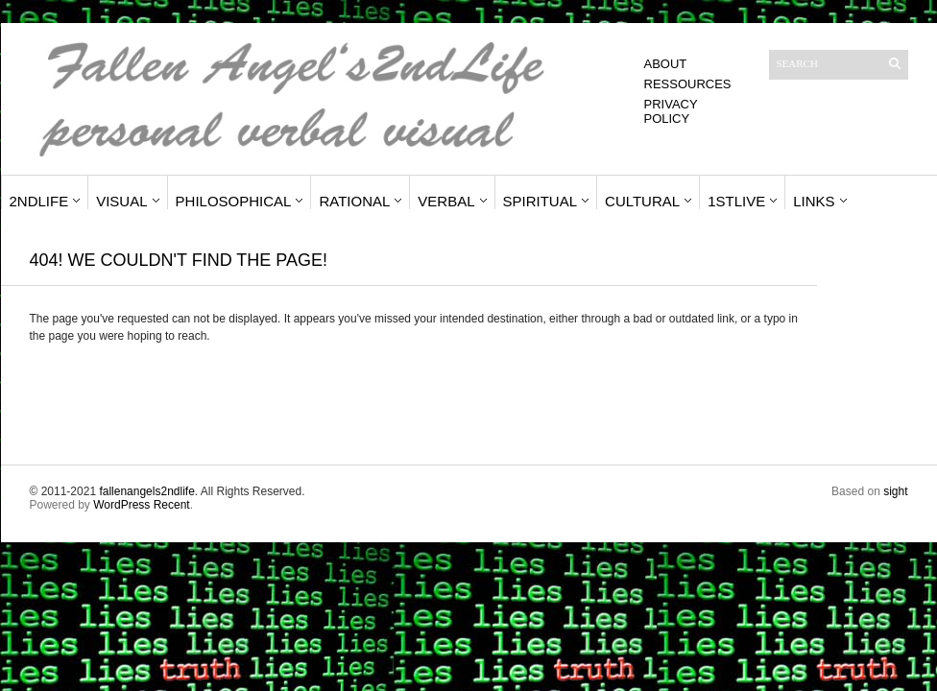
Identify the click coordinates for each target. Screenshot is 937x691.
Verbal (446, 201)
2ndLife (39, 201)
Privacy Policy (671, 111)
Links (813, 201)
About (665, 64)
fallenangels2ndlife (146, 491)
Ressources (688, 84)
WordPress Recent (141, 505)
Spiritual (540, 201)
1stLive (736, 201)
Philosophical (234, 201)
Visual (121, 201)
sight (895, 491)
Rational (354, 201)
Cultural (642, 201)
